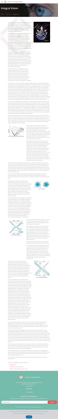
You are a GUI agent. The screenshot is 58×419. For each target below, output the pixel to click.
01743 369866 (29, 386)
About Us (8, 14)
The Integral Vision (13, 366)
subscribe (52, 402)
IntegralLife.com (12, 364)
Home (2, 14)
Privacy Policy (29, 407)
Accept (29, 416)
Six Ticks (40, 407)
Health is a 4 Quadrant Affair (15, 368)
